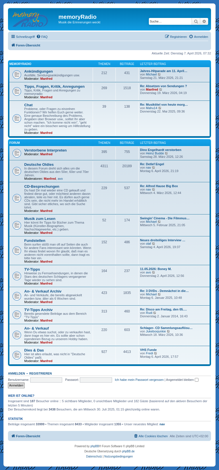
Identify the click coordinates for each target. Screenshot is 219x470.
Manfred (46, 78)
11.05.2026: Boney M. (156, 269)
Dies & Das (34, 350)
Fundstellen (34, 240)
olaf (148, 243)
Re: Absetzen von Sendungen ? (163, 86)
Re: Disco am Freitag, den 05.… (163, 309)
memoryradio (20, 64)
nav (148, 167)
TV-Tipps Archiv (38, 310)
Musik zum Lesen (39, 218)
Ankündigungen (38, 71)
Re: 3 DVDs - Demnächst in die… (164, 291)
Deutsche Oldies (39, 164)
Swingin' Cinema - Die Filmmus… (165, 218)
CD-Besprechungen (41, 186)
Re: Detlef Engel (152, 164)
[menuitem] (42, 36)
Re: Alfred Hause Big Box (159, 186)
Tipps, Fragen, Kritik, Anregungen (54, 86)
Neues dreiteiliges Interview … (162, 240)
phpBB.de (128, 451)
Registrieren (40, 373)
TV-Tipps (32, 269)
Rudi (149, 312)
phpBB (94, 446)
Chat (28, 105)
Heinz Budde (155, 153)
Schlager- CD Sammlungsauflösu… (166, 328)
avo (60, 178)
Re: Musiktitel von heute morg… (164, 104)
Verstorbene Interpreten (45, 150)
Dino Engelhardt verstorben (160, 150)
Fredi (149, 353)
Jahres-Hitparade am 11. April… (163, 71)
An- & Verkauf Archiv (43, 291)
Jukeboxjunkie (156, 331)
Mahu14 (151, 108)
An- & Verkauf (36, 328)
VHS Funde (148, 350)
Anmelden (16, 373)
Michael (151, 74)
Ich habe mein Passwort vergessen (139, 379)
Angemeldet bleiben (182, 379)
